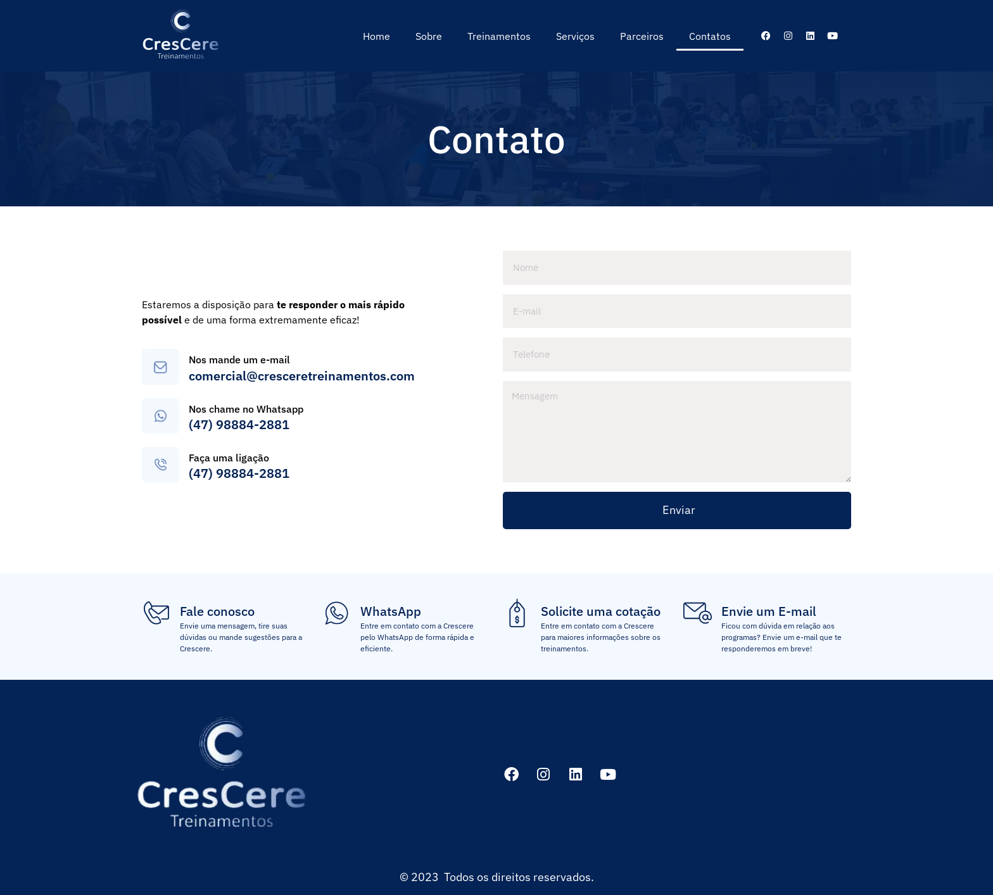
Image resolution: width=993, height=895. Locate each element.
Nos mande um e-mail (239, 359)
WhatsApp (390, 611)
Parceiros (642, 36)
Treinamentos (499, 36)
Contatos (710, 36)
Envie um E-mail (768, 611)
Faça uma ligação (229, 457)
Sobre (428, 36)
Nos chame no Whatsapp (246, 409)
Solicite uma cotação (601, 611)
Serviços (575, 36)
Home (376, 36)
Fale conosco (217, 611)
